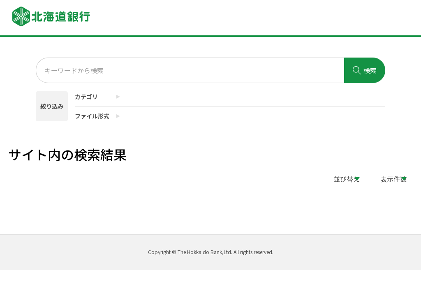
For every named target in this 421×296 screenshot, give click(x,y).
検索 (365, 70)
